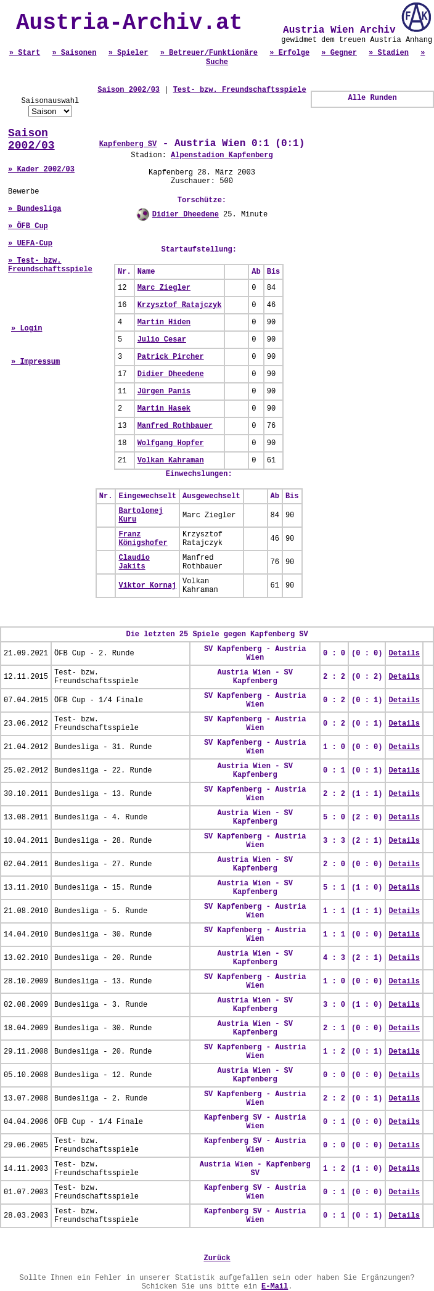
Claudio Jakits (133, 562)
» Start (24, 53)
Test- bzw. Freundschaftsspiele (239, 90)
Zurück (216, 1258)
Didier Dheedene (185, 214)
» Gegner (339, 53)
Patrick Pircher (170, 357)
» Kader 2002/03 (41, 169)
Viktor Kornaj (147, 585)
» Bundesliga (34, 209)
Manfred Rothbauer (175, 426)
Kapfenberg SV (128, 144)
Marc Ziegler (163, 288)
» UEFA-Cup (30, 243)
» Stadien (389, 53)
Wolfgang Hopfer (170, 443)
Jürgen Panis (163, 391)
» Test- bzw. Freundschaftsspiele (50, 265)
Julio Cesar (161, 339)
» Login (26, 328)
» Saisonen (74, 53)
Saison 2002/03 (31, 139)
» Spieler (128, 53)
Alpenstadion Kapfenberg (222, 155)
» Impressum (35, 362)
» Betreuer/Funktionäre (209, 53)
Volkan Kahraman (170, 460)
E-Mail (274, 1286)
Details (403, 653)
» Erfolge (289, 53)
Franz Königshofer (142, 538)
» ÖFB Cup (28, 226)
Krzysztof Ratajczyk (179, 305)
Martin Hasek (163, 408)
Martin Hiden (163, 322)
